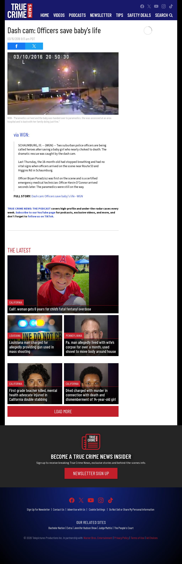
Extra (69, 528)
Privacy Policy (121, 538)
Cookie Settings (97, 509)
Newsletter (101, 15)
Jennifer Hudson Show (85, 528)
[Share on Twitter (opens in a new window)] (34, 46)
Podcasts (77, 15)
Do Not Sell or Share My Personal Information (131, 509)
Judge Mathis (105, 528)
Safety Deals (139, 15)
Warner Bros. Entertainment (97, 538)
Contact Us (58, 509)
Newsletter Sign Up (91, 473)
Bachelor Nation (57, 528)
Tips (119, 15)
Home (45, 15)
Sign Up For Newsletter (38, 509)
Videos (59, 15)
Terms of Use (137, 538)
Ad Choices (152, 538)
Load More (63, 411)
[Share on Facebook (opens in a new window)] (16, 46)
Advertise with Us (76, 509)
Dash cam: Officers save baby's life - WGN (57, 196)
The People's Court (123, 528)
